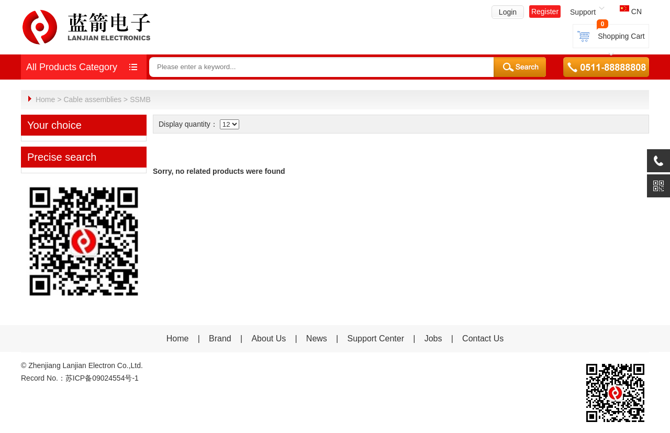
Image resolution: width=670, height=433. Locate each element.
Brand (220, 338)
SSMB (140, 99)
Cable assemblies (92, 99)
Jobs (433, 338)
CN (631, 11)
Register (545, 11)
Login (508, 12)
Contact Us (483, 338)
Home (45, 99)
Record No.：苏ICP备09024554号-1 (80, 377)
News (317, 338)
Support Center (376, 338)
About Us (268, 338)
